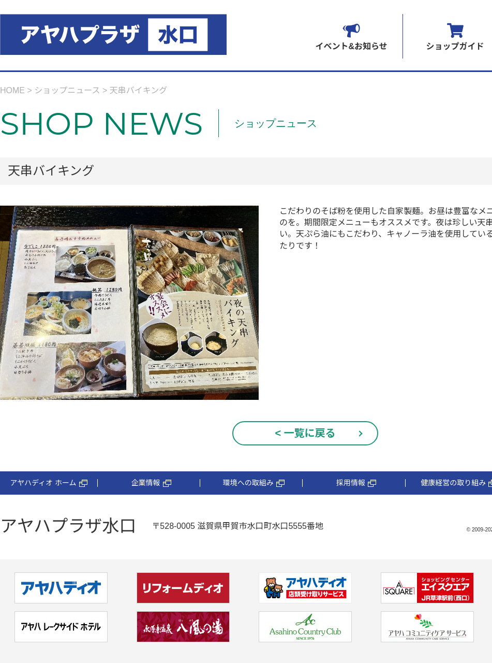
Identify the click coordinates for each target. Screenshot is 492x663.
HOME (12, 90)
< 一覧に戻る (305, 433)
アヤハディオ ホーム (48, 483)
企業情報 (151, 483)
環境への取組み (254, 483)
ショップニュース (67, 90)
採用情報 (356, 483)
